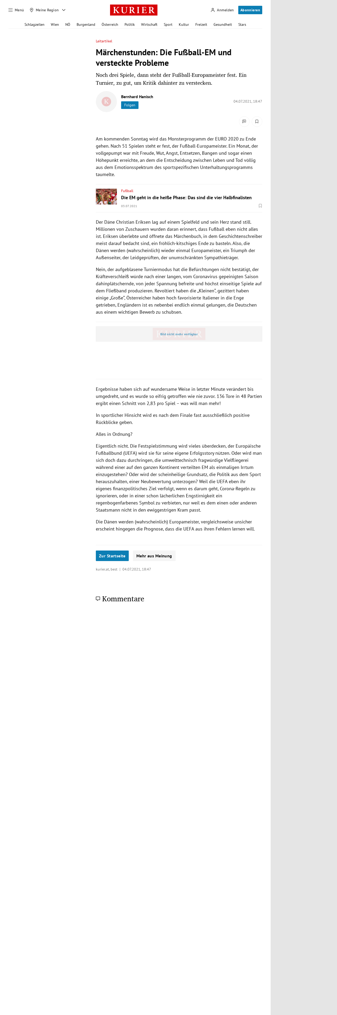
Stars (242, 24)
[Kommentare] (244, 121)
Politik (130, 24)
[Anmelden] (222, 10)
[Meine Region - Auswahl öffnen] (63, 10)
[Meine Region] (44, 10)
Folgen (129, 105)
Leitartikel (104, 41)
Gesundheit (223, 24)
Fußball (127, 191)
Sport (168, 24)
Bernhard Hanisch (137, 96)
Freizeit (201, 24)
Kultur (184, 24)
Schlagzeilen (34, 24)
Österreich (110, 24)
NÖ (67, 24)
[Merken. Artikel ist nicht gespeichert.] (257, 121)
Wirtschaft (149, 24)
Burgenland (86, 24)
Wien (55, 24)
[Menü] (16, 10)
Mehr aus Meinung (154, 555)
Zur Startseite (112, 555)
